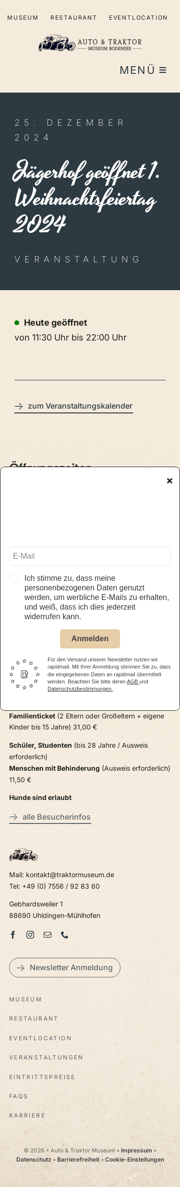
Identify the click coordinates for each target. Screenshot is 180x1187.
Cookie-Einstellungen (134, 1159)
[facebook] (13, 935)
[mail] (47, 935)
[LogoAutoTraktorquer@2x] (90, 30)
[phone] (65, 935)
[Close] (169, 482)
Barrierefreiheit (78, 1159)
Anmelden (90, 640)
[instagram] (30, 935)
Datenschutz (33, 1159)
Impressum (136, 1150)
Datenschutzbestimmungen (80, 690)
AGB (133, 683)
